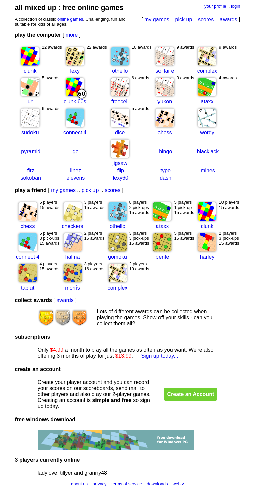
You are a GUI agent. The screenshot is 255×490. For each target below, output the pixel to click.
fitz (30, 170)
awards (228, 19)
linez (75, 170)
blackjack (208, 151)
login (235, 6)
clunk (30, 71)
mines (208, 170)
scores (206, 19)
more (72, 35)
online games (70, 19)
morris (72, 288)
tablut (27, 288)
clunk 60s (75, 101)
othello (120, 71)
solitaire (164, 71)
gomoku (117, 257)
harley (207, 257)
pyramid (30, 151)
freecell (120, 101)
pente (162, 257)
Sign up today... (159, 356)
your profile (215, 6)
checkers (72, 226)
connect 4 (74, 132)
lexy (75, 71)
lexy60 (120, 178)
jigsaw (120, 163)
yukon (164, 101)
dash (165, 178)
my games (156, 19)
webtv (178, 483)
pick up (183, 19)
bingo (165, 151)
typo (166, 170)
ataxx (207, 101)
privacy (99, 483)
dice (120, 132)
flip (120, 170)
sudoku (30, 132)
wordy (207, 132)
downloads (157, 483)
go (76, 151)
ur (30, 101)
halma (72, 257)
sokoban (31, 178)
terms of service (126, 483)
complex (207, 71)
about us (79, 483)
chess (165, 132)
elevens (75, 178)
